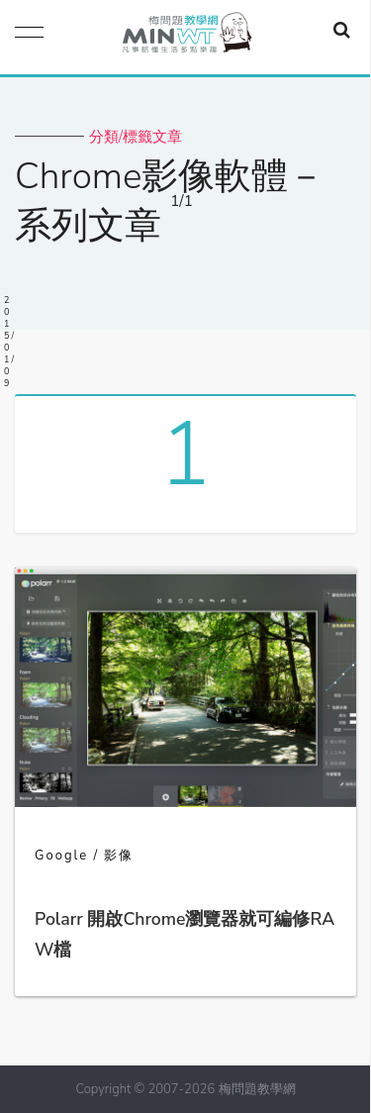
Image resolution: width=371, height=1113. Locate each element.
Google (61, 855)
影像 (119, 855)
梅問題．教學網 (186, 37)
